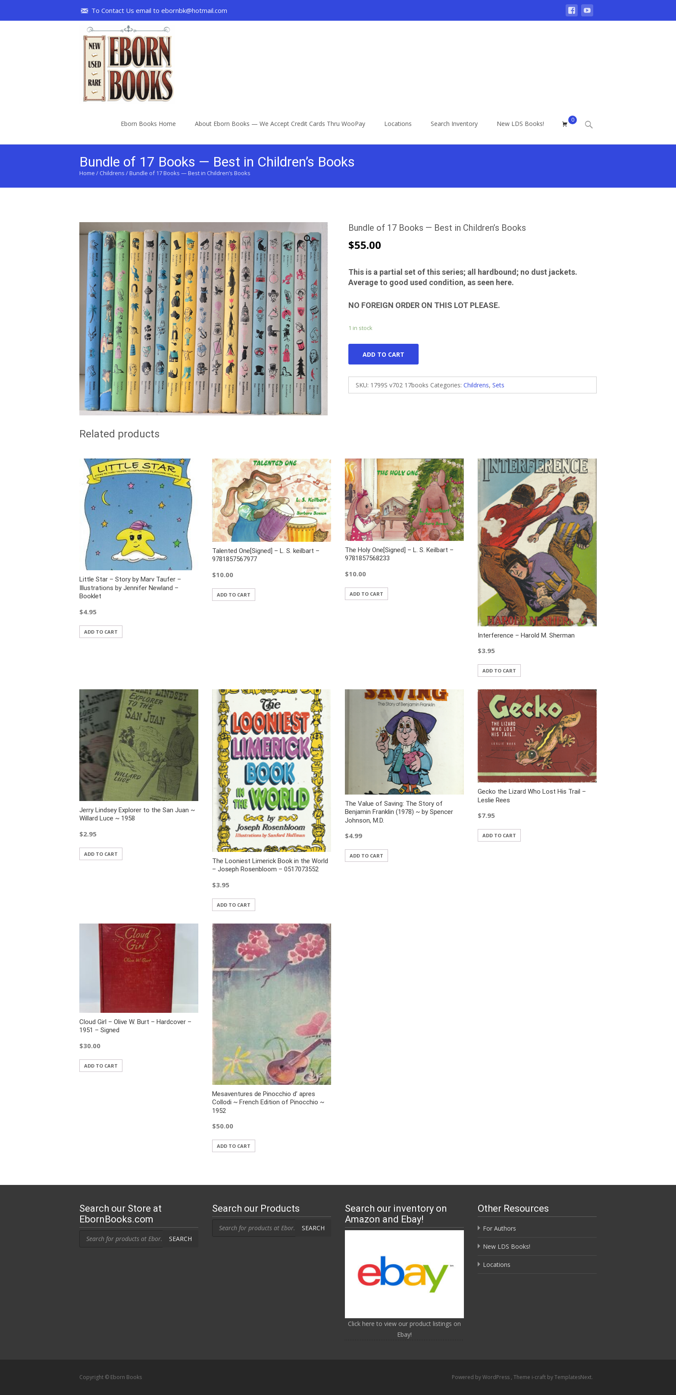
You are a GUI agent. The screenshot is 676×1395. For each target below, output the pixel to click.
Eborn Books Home (148, 131)
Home (87, 173)
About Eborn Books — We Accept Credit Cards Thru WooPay (280, 131)
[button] (313, 235)
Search (180, 1239)
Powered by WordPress (481, 1377)
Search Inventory (454, 131)
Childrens (112, 173)
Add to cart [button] (101, 631)
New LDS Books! (520, 131)
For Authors (499, 1228)
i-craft (539, 1377)
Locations (398, 131)
